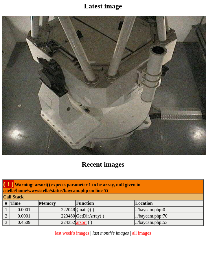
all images (141, 233)
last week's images (72, 233)
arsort (81, 222)
